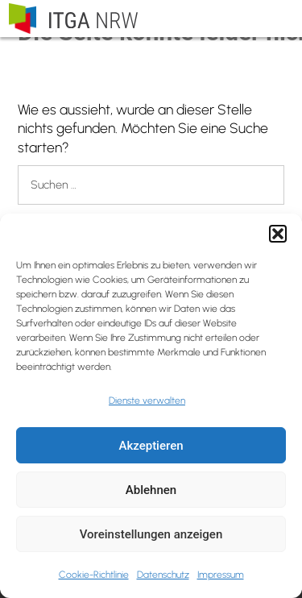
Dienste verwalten (147, 400)
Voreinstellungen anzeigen (151, 534)
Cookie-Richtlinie (94, 574)
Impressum (220, 574)
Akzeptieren (150, 445)
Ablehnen (151, 490)
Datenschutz (163, 574)
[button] (278, 234)
